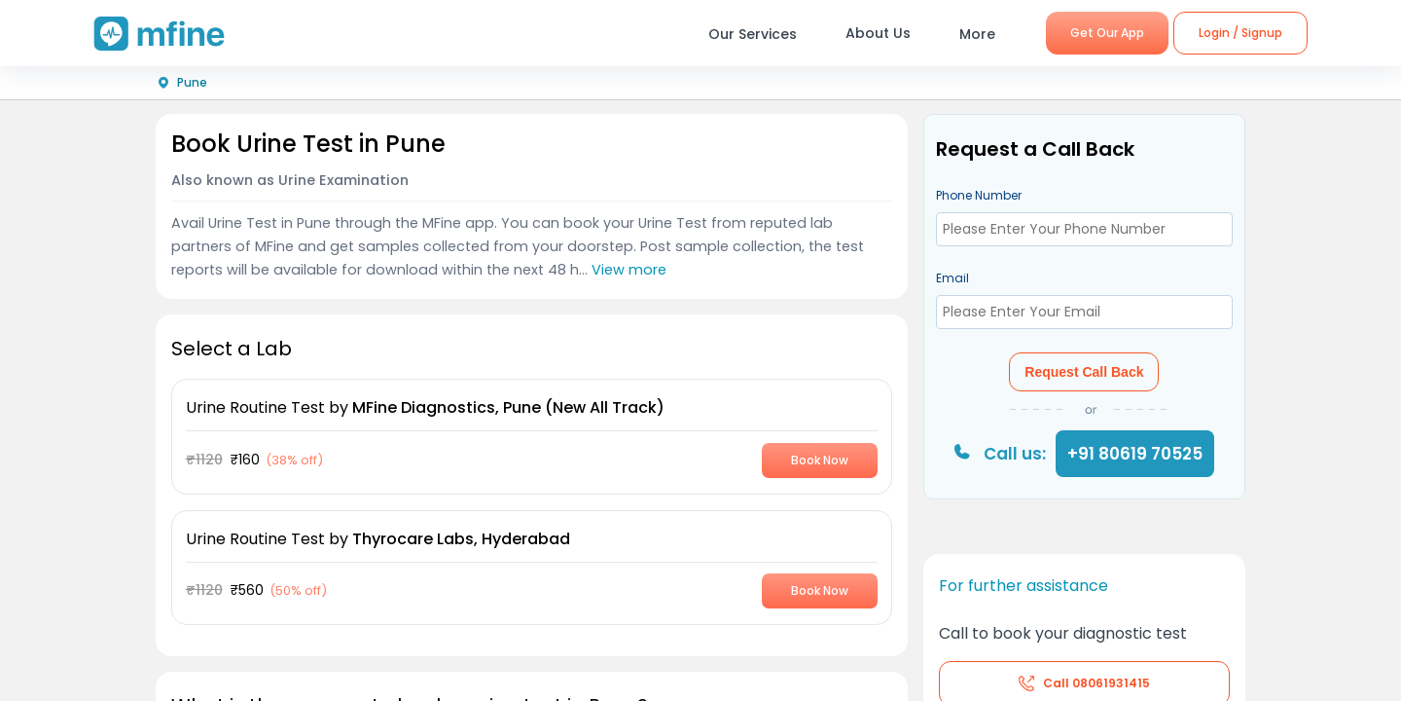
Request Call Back (1083, 372)
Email (952, 278)
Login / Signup (1240, 32)
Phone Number (979, 195)
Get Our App (1107, 32)
